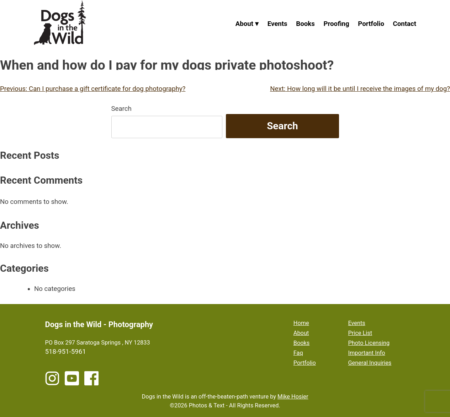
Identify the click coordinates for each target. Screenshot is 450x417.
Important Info (366, 353)
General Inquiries (370, 362)
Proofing (336, 24)
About (244, 24)
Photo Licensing (369, 343)
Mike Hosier (292, 396)
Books (305, 24)
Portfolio (371, 24)
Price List (360, 333)
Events (277, 24)
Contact (405, 24)
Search (121, 109)
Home (301, 323)
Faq (298, 353)
